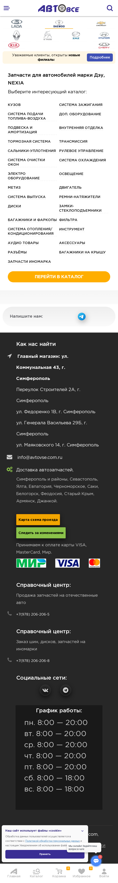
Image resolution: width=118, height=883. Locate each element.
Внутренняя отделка (81, 127)
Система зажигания (80, 104)
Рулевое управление (81, 151)
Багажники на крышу (82, 252)
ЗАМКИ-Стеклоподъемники (80, 208)
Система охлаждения (82, 160)
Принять (45, 854)
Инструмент (71, 229)
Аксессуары (72, 243)
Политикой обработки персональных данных (52, 841)
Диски (14, 206)
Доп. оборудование (80, 114)
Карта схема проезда (38, 519)
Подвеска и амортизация (22, 130)
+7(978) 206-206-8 (33, 660)
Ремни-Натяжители (79, 197)
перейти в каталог (59, 277)
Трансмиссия (73, 141)
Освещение (71, 174)
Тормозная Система (29, 141)
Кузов (14, 104)
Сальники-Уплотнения (32, 151)
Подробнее (100, 57)
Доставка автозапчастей (44, 470)
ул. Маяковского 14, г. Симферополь (57, 445)
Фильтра (68, 220)
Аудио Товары (23, 243)
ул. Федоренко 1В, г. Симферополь (55, 412)
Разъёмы (17, 252)
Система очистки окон (26, 162)
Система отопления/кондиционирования (31, 231)
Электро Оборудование (24, 176)
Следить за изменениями (40, 533)
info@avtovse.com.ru (39, 458)
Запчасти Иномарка (29, 261)
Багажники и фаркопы (32, 220)
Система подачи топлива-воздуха (27, 116)
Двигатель (70, 187)
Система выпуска (27, 197)
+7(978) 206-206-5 (32, 614)
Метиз (14, 187)
